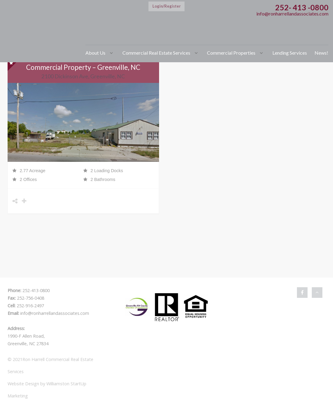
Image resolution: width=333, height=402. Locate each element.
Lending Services (289, 53)
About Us (95, 53)
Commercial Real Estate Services (156, 53)
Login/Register (166, 6)
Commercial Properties (231, 53)
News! (321, 53)
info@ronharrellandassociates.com (292, 13)
